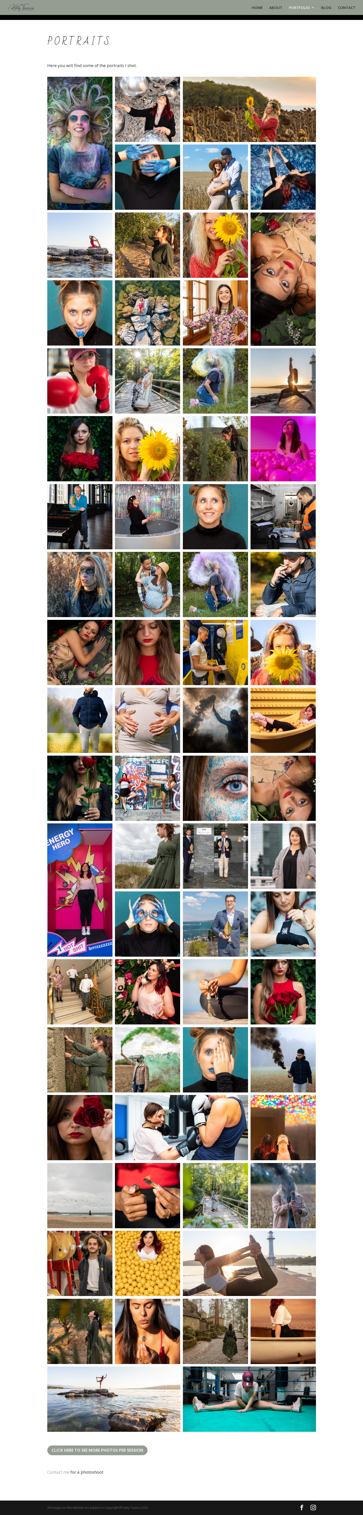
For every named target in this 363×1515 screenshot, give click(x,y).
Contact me (58, 1472)
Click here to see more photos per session (97, 1450)
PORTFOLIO (299, 8)
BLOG (326, 8)
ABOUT (275, 8)
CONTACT (347, 8)
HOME (257, 8)
